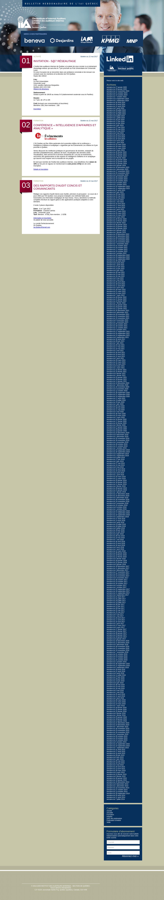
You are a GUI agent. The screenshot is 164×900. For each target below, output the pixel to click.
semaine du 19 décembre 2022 (118, 234)
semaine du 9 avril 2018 (115, 547)
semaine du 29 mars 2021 (116, 360)
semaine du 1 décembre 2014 (117, 786)
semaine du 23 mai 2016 (116, 687)
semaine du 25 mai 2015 (116, 761)
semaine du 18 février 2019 (116, 482)
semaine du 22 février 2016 (116, 709)
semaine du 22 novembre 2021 (118, 316)
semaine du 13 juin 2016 (116, 681)
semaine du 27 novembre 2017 (118, 572)
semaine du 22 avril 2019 (116, 469)
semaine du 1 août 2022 (115, 265)
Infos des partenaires (114, 818)
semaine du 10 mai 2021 (116, 349)
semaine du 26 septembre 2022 (118, 255)
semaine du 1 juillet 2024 (116, 118)
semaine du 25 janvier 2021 (117, 377)
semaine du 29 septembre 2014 (118, 793)
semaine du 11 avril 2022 (116, 286)
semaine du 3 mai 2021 (115, 351)
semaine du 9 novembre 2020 (117, 389)
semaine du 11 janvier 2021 (117, 381)
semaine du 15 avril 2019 (116, 471)
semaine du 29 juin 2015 (116, 755)
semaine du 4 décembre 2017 (117, 570)
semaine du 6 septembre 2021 (118, 337)
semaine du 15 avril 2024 (116, 139)
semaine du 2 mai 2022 (115, 280)
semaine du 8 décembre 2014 (117, 784)
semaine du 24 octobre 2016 (117, 656)
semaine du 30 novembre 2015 (118, 729)
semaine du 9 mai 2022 (115, 278)
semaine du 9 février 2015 (116, 776)
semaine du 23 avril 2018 (116, 543)
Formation (110, 815)
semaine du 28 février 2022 (116, 297)
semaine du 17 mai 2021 (116, 347)
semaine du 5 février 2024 (116, 158)
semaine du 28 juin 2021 (116, 341)
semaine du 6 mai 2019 (115, 467)
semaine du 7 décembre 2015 (117, 727)
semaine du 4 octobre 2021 (116, 330)
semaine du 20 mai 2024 (116, 129)
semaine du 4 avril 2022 (115, 288)
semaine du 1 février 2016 (116, 715)
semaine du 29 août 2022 (116, 261)
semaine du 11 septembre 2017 (118, 593)
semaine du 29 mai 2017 (116, 608)
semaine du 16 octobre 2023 (117, 181)
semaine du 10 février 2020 (116, 423)
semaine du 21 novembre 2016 (118, 648)
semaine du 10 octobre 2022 (117, 251)
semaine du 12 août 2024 (116, 106)
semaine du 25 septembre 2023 (118, 186)
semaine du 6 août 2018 (115, 522)
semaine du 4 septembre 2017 (118, 595)
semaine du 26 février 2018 (116, 553)
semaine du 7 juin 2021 (115, 343)
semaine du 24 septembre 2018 (118, 511)
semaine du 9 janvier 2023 (116, 230)
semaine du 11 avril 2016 (116, 696)
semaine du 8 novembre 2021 (117, 320)
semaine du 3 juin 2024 (115, 125)
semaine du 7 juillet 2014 (116, 799)
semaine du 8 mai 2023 (115, 200)
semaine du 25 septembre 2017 (118, 589)
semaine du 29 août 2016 (116, 669)
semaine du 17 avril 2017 (116, 620)
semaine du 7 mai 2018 (115, 540)
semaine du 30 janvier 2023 (117, 225)
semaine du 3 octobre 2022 (116, 253)
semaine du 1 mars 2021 (116, 368)
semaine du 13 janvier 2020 (117, 431)
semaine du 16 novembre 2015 (118, 732)
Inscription (37, 109)
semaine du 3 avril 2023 (115, 209)
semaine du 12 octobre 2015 (117, 740)
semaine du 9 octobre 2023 (116, 183)
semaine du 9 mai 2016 (115, 690)
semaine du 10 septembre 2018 (118, 515)
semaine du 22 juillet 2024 (116, 112)
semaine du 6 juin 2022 (115, 270)
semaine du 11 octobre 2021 (117, 328)
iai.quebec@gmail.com (41, 227)
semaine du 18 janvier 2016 (117, 719)
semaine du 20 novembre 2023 (118, 173)
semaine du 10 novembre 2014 (118, 788)
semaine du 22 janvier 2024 (117, 162)
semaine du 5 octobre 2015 (116, 742)
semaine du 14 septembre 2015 (118, 746)
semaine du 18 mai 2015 (116, 763)
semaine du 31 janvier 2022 (117, 305)
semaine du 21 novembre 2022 (118, 240)
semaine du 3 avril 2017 (115, 624)
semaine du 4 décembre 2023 (117, 169)
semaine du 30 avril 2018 (116, 542)
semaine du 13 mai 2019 (116, 465)
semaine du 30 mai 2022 (116, 272)
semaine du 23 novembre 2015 (118, 730)
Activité (109, 811)
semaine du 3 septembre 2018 (118, 517)
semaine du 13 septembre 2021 (118, 335)
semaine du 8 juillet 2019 (116, 458)
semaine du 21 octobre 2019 (117, 446)
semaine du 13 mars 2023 (116, 215)
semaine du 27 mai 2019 (116, 463)
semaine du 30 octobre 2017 (117, 580)
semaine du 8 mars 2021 (116, 366)
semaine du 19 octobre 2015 (117, 738)
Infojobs (109, 817)
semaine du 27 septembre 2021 (118, 332)
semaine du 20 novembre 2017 (118, 574)
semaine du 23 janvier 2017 (117, 635)
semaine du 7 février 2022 (116, 303)
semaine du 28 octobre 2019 (117, 444)
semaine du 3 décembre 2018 (117, 498)
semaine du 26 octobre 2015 (117, 736)
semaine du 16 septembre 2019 (118, 452)
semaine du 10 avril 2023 (116, 207)
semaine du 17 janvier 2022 (117, 309)
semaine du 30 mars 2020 (116, 414)
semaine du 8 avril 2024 (115, 141)
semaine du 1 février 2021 (116, 375)
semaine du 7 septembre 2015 (118, 748)
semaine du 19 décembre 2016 (118, 641)
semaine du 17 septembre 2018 (118, 513)
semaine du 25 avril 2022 (116, 282)
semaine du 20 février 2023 (116, 219)
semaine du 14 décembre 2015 (118, 725)
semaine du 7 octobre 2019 (116, 448)
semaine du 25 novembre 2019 (118, 438)
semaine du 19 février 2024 (116, 154)
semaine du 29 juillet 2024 (116, 110)
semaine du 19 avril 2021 (116, 354)
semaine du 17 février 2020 (116, 421)
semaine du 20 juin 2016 (116, 679)
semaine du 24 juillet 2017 (116, 601)
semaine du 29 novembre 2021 (118, 314)
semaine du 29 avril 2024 (116, 135)
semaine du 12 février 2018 (116, 557)
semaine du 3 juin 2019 (115, 461)
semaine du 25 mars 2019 (116, 477)
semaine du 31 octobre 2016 (117, 654)
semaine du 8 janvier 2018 (116, 564)
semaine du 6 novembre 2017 (117, 578)
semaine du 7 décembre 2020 (117, 385)
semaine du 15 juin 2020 (116, 402)
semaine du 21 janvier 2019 (117, 490)
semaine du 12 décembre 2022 (118, 236)
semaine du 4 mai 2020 (115, 412)
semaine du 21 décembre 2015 (118, 723)
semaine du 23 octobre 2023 (117, 179)
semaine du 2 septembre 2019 (118, 456)
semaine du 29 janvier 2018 (117, 561)
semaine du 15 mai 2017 (116, 612)
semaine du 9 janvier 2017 (116, 639)
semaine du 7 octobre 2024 (116, 97)
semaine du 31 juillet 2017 (116, 599)
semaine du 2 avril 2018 (115, 549)
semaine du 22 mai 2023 (116, 196)
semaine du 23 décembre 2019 (118, 433)
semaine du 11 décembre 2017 (118, 568)
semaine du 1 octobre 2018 (116, 509)
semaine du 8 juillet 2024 (116, 116)
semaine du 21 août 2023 (116, 190)
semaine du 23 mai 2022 (116, 274)
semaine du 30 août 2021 (116, 339)
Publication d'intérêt (114, 820)
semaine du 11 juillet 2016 (116, 675)
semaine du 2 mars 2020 (116, 417)
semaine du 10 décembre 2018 (118, 496)
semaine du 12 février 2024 (116, 156)
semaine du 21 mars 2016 (116, 702)
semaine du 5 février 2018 (116, 559)
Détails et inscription (40, 169)
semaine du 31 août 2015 (116, 750)
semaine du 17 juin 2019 (116, 459)
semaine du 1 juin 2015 (115, 759)
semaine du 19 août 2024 (116, 104)
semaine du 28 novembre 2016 (118, 646)
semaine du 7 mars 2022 (116, 295)
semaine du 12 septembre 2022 (118, 259)
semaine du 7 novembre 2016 (117, 652)
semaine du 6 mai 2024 (115, 133)
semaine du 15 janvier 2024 (117, 164)
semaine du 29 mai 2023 (116, 194)
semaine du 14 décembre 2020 (118, 383)
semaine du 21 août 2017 (116, 597)
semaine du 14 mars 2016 (116, 704)
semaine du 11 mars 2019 (116, 479)
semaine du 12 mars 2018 (116, 551)
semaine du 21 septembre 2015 (118, 744)
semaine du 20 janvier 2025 (117, 89)
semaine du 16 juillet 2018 (116, 526)
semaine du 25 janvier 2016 (117, 717)
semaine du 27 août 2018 (116, 519)
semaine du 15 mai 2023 (116, 198)
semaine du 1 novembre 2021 (117, 322)
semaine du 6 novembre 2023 (117, 175)
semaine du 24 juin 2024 (116, 120)
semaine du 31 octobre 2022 (117, 246)
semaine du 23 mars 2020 (116, 416)
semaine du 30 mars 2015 (116, 771)
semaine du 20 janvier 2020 (117, 429)
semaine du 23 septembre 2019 (118, 450)
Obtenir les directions (41, 89)
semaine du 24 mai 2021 (116, 345)
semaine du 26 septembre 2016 (118, 664)
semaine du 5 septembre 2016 (118, 667)
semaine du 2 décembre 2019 (117, 437)
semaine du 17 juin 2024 (116, 122)
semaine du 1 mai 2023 (115, 202)
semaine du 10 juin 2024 (116, 123)
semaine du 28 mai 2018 (116, 536)
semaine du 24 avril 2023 (116, 204)
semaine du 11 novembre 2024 (118, 91)
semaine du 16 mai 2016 (116, 688)
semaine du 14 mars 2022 (116, 293)
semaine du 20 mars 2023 (116, 213)
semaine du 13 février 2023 (116, 221)
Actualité (110, 813)
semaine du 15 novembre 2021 (118, 318)
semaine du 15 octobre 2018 (117, 505)
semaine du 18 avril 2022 (116, 284)
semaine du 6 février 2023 (116, 223)
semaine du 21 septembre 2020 (118, 395)
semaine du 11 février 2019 (116, 484)
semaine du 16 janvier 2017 (117, 637)
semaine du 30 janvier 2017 (117, 633)
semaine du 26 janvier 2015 (117, 778)
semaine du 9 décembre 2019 (117, 435)
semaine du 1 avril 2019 (115, 475)
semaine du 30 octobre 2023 (117, 177)
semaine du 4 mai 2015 (115, 765)
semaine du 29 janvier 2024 (117, 160)
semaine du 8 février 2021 (116, 374)
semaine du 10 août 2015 (116, 753)
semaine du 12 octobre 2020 (117, 391)
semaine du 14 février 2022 (116, 301)
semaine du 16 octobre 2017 (117, 584)
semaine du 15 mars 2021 (116, 364)
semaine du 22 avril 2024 (116, 137)
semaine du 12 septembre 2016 (118, 666)
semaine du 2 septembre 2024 (118, 101)
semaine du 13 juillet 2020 (116, 400)
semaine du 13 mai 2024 (116, 131)
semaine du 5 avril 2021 (115, 358)
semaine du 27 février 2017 (116, 629)
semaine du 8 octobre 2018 (116, 507)
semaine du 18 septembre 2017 (118, 591)
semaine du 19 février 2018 (116, 555)
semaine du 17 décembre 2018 (118, 494)
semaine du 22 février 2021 (116, 370)
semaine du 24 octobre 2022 (117, 248)
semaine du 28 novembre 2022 (118, 238)
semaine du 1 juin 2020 (115, 404)
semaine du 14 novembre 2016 (118, 650)
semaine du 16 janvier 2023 (117, 228)
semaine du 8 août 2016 (115, 673)
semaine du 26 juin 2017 (116, 604)
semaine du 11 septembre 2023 (118, 188)
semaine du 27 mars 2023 (116, 211)
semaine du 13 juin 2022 (116, 269)
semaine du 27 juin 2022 (116, 267)
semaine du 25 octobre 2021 (117, 324)
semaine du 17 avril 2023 (116, 206)
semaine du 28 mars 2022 (116, 290)
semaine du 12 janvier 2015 (117, 780)
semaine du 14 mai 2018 (116, 538)
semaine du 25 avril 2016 (116, 694)
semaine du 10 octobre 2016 (117, 660)
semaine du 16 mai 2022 (116, 276)
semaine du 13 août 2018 (116, 521)
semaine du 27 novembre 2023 (118, 171)
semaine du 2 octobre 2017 (116, 587)
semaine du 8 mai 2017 (115, 614)
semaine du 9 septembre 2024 (118, 99)
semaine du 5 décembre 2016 (117, 645)
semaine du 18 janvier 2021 (117, 379)
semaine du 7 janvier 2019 (116, 492)
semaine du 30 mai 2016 (116, 685)
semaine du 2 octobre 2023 (116, 185)
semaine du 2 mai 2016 (115, 692)
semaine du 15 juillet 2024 (116, 114)
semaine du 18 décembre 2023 (118, 167)
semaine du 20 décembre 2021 (118, 311)
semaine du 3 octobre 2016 (116, 662)
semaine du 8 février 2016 (116, 713)
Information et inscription (42, 218)
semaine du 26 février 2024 (116, 152)
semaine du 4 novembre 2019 (117, 442)
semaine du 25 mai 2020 (116, 406)
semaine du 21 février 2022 (116, 299)
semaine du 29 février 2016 (116, 708)
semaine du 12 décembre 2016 (118, 643)
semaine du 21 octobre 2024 (117, 93)
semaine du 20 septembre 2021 (118, 333)
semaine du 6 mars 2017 (116, 627)
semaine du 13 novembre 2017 (118, 576)
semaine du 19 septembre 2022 (118, 257)
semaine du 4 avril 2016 (115, 698)
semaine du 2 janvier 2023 (116, 232)
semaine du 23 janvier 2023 (117, 227)
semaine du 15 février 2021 (116, 372)
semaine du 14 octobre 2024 (117, 95)
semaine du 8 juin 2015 (115, 757)
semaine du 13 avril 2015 (116, 769)
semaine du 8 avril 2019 (115, 473)
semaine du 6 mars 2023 (116, 217)
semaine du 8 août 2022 (115, 263)
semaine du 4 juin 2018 (115, 534)
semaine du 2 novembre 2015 (117, 734)
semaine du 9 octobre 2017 (116, 585)
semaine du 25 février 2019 (116, 480)
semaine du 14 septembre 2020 (118, 396)
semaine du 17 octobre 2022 (117, 249)
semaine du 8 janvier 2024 (116, 165)
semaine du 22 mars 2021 (116, 362)
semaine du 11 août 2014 (116, 797)
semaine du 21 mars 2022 (116, 291)
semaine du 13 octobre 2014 (117, 792)
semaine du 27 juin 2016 (116, 677)
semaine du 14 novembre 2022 (118, 242)
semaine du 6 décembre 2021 (117, 312)
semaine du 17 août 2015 (116, 751)
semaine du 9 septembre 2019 (118, 454)
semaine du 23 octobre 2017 (117, 582)
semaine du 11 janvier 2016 (117, 721)
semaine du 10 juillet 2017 (116, 603)
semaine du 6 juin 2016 (115, 683)
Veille (109, 822)
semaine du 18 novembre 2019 (118, 440)
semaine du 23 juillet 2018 (116, 524)
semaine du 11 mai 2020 (116, 410)
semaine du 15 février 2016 (116, 711)
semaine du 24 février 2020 (116, 419)
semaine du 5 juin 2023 (115, 192)
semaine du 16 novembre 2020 (118, 387)
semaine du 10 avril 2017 (116, 622)
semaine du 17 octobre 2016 (117, 658)
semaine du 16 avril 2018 (116, 545)
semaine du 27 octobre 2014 (117, 790)
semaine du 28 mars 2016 (116, 700)
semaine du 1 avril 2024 (115, 143)
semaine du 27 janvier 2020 (117, 427)
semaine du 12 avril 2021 (116, 356)
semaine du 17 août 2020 (116, 398)
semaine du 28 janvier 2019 (117, 488)
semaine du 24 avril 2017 (116, 618)
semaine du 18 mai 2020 (116, 408)
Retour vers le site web (115, 81)
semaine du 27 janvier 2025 (117, 87)
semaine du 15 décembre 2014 (118, 782)
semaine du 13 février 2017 (116, 631)
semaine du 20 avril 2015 (116, 767)
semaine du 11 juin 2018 (116, 532)
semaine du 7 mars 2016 (116, 706)
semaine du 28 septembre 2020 (118, 393)
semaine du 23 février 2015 (116, 774)
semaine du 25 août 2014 (116, 795)
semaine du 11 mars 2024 (116, 148)
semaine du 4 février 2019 (116, 486)
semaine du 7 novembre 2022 (117, 244)
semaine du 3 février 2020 (116, 425)
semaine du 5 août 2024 (115, 108)
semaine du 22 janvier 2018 (117, 563)
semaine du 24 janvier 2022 (117, 307)
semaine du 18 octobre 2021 (117, 326)
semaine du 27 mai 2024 (116, 127)
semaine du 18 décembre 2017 (118, 566)
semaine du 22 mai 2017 (116, 610)
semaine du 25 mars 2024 (116, 144)
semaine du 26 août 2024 (116, 102)
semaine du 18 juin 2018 (116, 530)
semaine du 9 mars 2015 (116, 772)
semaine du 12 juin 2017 (116, 606)
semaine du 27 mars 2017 (116, 625)
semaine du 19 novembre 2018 (118, 501)
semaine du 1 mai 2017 (115, 616)
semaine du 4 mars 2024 (116, 150)
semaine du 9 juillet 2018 (116, 528)
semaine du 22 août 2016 (116, 671)
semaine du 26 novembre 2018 (118, 500)
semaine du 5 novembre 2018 (117, 503)
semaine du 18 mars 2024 (116, 146)
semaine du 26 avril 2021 (116, 353)
